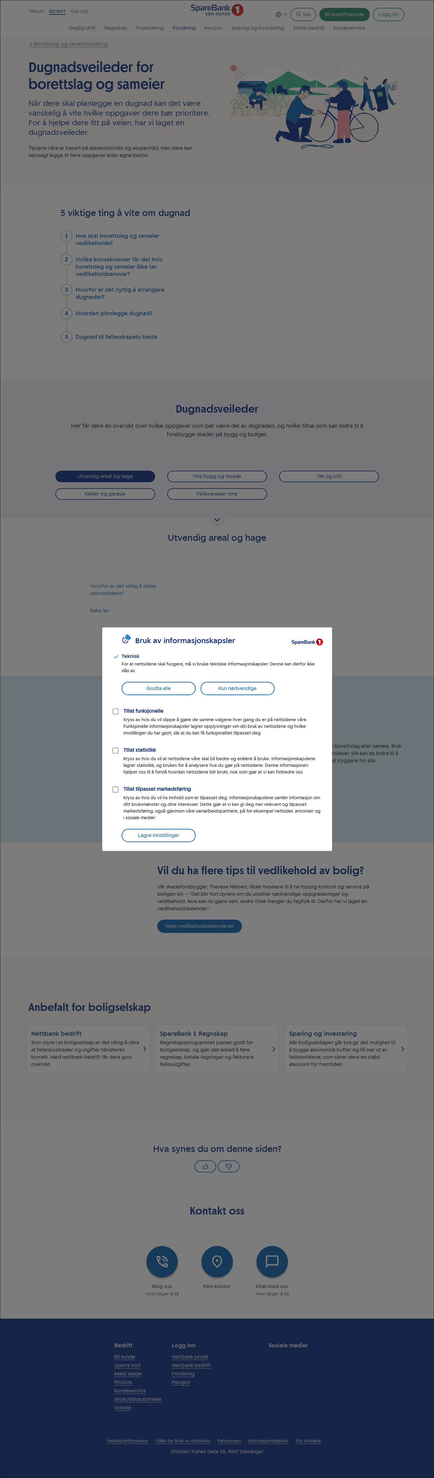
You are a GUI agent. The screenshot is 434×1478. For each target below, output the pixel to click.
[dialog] (217, 739)
